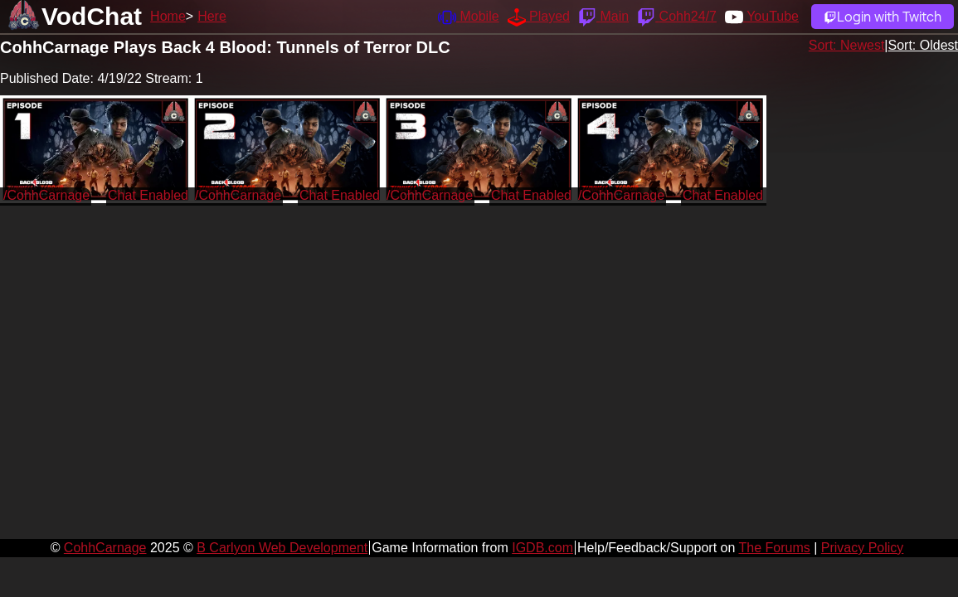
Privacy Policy (862, 548)
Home (168, 16)
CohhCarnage (105, 548)
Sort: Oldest (923, 45)
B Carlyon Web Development (282, 548)
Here (211, 16)
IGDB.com (542, 548)
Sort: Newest (847, 45)
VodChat (91, 16)
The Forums (774, 548)
